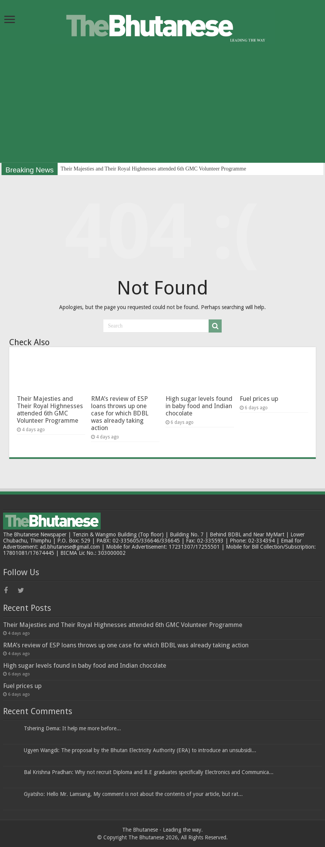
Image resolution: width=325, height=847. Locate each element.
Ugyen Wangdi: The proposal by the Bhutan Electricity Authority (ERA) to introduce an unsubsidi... (140, 750)
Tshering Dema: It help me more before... (72, 728)
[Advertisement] (162, 109)
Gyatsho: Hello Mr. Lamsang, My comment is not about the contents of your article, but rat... (133, 794)
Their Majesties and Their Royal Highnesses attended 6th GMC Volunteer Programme (153, 169)
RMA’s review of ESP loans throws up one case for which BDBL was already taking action (119, 413)
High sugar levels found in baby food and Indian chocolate (199, 406)
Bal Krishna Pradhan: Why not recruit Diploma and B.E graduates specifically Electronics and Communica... (149, 772)
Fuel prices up (259, 398)
